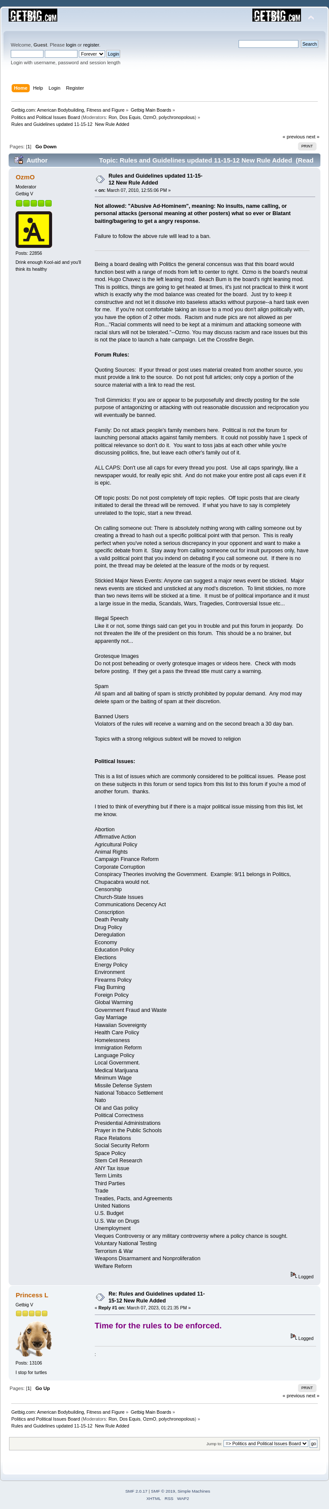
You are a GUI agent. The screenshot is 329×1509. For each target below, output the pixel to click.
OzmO (149, 117)
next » (313, 136)
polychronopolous (177, 117)
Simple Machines (193, 1491)
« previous (293, 136)
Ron (113, 117)
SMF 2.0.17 (136, 1491)
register (91, 44)
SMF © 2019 (163, 1491)
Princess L (32, 1295)
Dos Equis (129, 117)
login (71, 44)
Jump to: (214, 1443)
